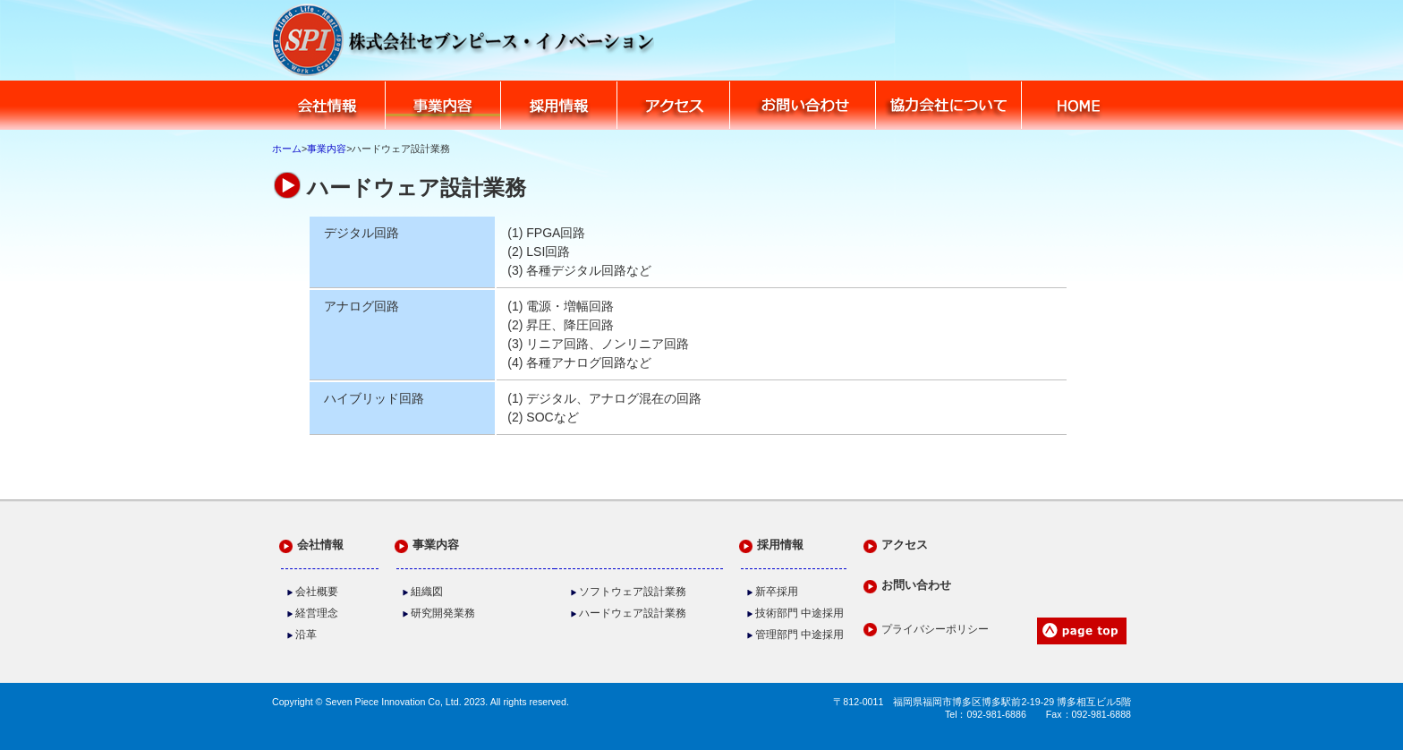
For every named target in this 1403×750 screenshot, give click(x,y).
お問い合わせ (803, 105)
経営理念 (316, 613)
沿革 (306, 634)
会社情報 (328, 105)
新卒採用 (776, 591)
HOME (1077, 105)
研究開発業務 (443, 613)
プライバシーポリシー (935, 629)
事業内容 (326, 148)
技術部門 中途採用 (799, 613)
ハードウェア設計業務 (632, 613)
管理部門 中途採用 (799, 634)
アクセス (673, 105)
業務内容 (444, 105)
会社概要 (316, 591)
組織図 (427, 591)
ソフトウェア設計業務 (632, 591)
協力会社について (949, 105)
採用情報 (559, 105)
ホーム (287, 148)
